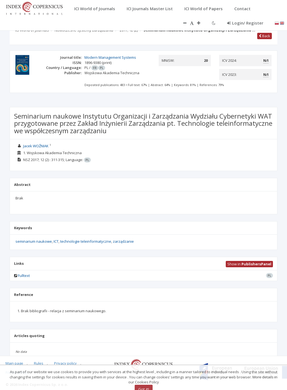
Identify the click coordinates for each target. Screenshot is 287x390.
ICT (56, 241)
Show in (249, 263)
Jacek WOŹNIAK (36, 145)
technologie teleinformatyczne (85, 241)
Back (264, 35)
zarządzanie (123, 241)
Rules (38, 363)
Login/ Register (245, 23)
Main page (14, 363)
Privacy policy (65, 363)
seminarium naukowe (33, 241)
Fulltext (24, 275)
